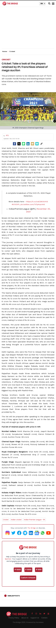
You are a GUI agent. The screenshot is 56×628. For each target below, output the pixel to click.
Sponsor (8, 559)
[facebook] (14, 143)
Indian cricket (16, 520)
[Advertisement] (29, 29)
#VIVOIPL (16, 204)
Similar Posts (14, 596)
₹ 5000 (18, 569)
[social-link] (41, 143)
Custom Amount (28, 577)
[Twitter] (19, 143)
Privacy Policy (14, 618)
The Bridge (31, 528)
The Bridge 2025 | (19, 622)
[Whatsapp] (23, 143)
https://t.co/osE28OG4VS (37, 201)
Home (5, 51)
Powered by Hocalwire (35, 622)
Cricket (6, 59)
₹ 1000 (38, 569)
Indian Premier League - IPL (34, 520)
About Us (24, 618)
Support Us (35, 618)
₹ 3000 (28, 569)
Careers (44, 618)
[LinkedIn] (28, 143)
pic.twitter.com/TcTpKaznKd (32, 204)
